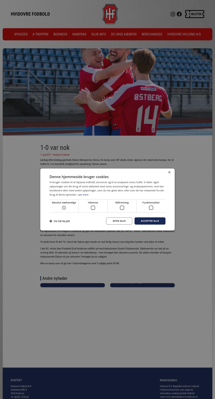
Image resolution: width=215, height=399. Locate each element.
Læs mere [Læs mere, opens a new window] (83, 194)
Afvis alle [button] (118, 221)
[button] (60, 221)
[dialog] (107, 199)
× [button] (169, 172)
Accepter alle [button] (149, 221)
